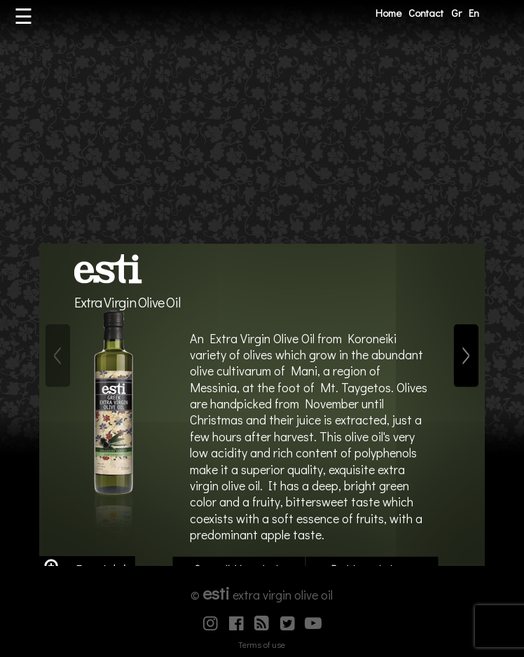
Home (388, 13)
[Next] (466, 355)
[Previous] (58, 355)
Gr (456, 13)
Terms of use (261, 644)
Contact (425, 13)
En (474, 13)
